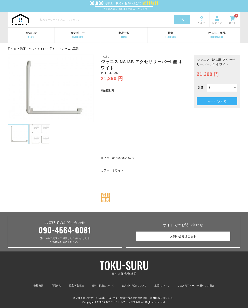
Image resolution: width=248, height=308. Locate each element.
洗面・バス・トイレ (33, 48)
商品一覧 (124, 35)
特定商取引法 (76, 285)
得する (12, 48)
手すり (53, 48)
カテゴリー (77, 35)
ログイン (217, 19)
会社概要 (38, 285)
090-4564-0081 (65, 230)
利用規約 (56, 285)
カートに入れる (217, 101)
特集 (170, 35)
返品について (161, 285)
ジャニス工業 (70, 48)
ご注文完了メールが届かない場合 (195, 285)
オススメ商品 (217, 35)
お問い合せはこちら (183, 236)
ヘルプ (201, 19)
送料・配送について (103, 285)
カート (233, 19)
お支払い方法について (134, 285)
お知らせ (31, 35)
